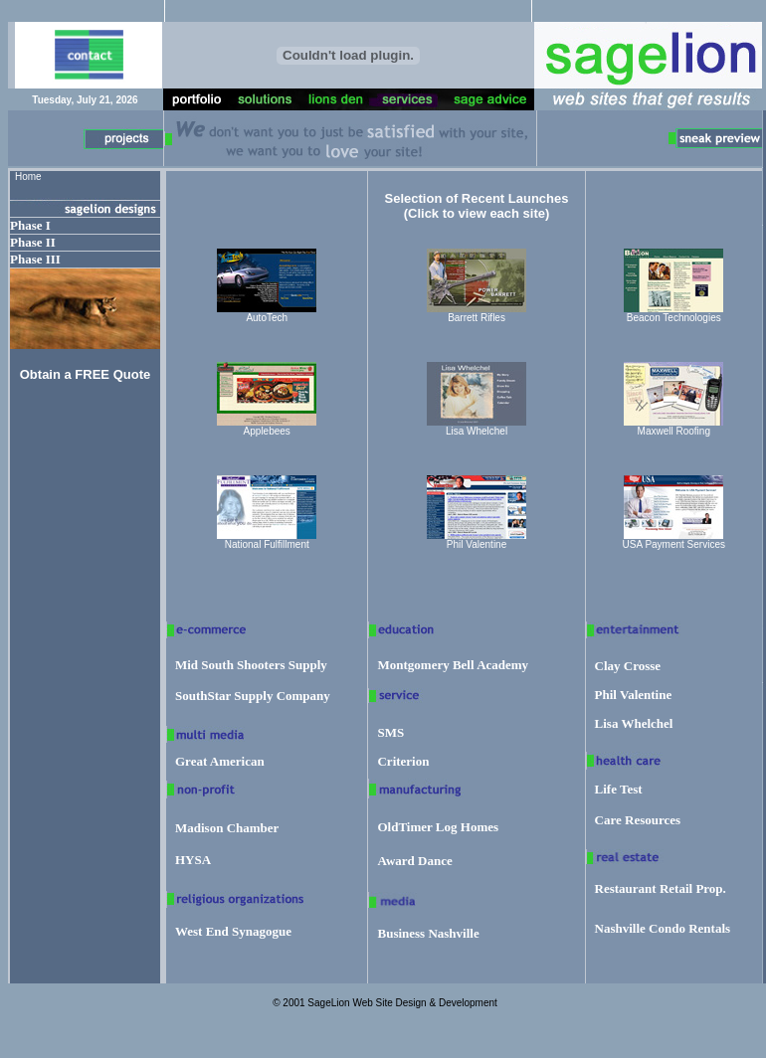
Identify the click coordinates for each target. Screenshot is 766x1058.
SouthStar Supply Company (252, 695)
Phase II (33, 242)
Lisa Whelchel (634, 723)
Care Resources (638, 819)
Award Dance (414, 860)
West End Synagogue (233, 931)
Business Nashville (428, 933)
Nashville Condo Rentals (663, 928)
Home (28, 176)
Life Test (619, 789)
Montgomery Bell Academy (452, 664)
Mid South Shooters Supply (251, 664)
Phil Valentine (633, 694)
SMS (390, 732)
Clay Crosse (628, 665)
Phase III (35, 259)
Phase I (30, 225)
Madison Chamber (227, 827)
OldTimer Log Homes (437, 826)
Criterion (403, 761)
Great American (220, 761)
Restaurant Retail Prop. (660, 888)
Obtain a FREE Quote (85, 374)
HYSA (193, 859)
